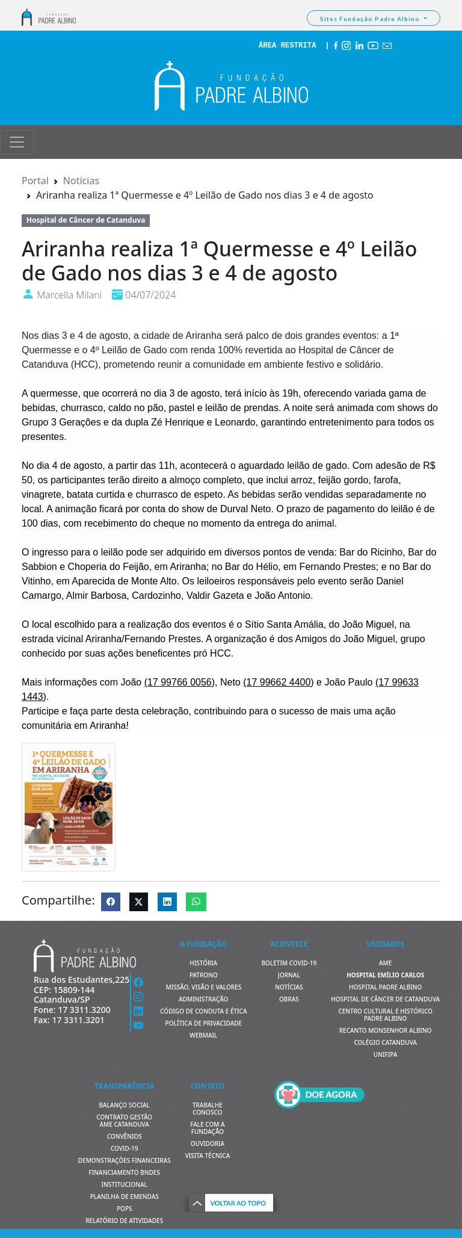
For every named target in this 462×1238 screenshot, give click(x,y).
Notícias (81, 180)
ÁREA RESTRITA (287, 46)
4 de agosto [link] (103, 335)
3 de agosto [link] (194, 393)
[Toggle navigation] (17, 142)
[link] (178, 682)
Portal (35, 180)
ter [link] (230, 393)
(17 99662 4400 (276, 682)
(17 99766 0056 (178, 682)
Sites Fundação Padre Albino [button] (371, 18)
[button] (231, 1201)
